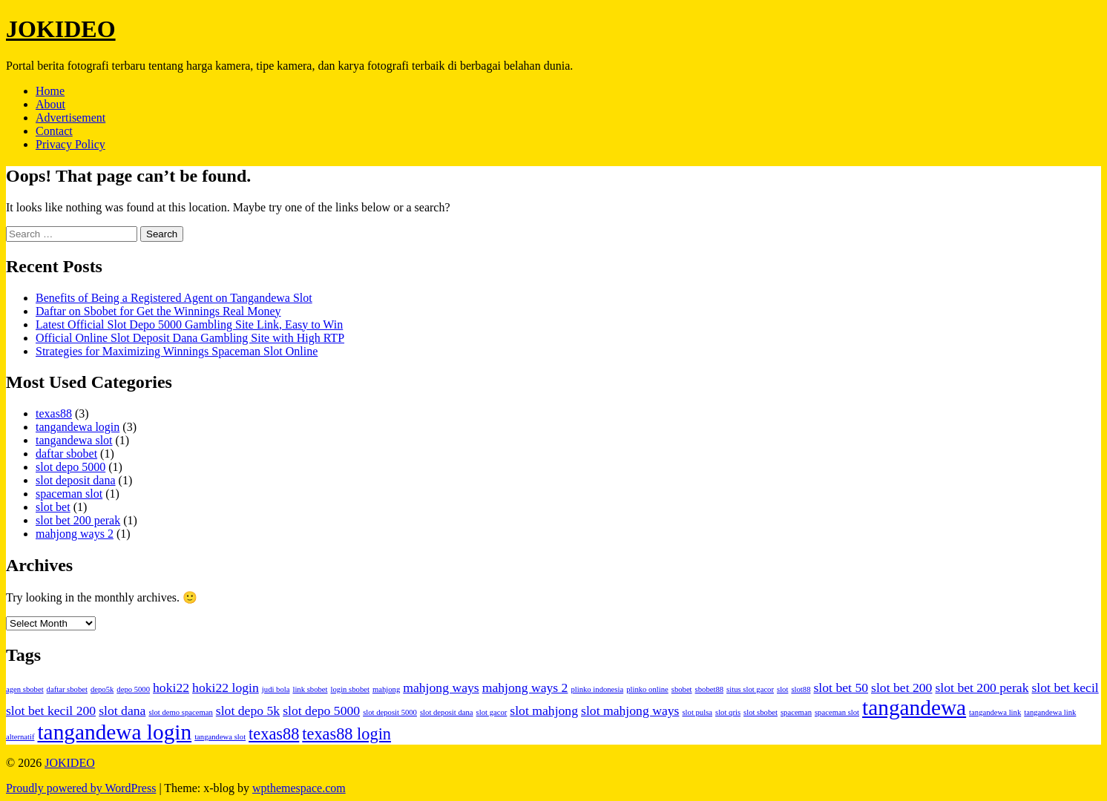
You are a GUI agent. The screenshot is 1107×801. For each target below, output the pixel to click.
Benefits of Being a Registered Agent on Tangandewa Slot (174, 297)
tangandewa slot (74, 440)
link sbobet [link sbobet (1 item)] (309, 689)
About (50, 104)
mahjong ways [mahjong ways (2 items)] (441, 687)
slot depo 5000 (70, 467)
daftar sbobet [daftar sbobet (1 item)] (67, 689)
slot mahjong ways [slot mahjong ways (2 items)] (630, 710)
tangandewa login (77, 427)
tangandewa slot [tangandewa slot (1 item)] (220, 737)
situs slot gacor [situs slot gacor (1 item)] (750, 689)
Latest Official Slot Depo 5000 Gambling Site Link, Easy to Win (189, 324)
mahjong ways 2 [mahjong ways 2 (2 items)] (525, 687)
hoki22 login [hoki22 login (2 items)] (225, 687)
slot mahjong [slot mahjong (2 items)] (544, 710)
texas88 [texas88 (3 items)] (274, 734)
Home (50, 91)
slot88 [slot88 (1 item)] (800, 689)
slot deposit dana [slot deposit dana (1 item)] (446, 712)
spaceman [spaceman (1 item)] (796, 712)
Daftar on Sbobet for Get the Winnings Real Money (158, 311)
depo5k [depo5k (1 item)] (102, 689)
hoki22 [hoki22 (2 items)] (171, 687)
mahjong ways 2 (75, 533)
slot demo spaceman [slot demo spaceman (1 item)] (180, 712)
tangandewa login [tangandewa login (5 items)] (114, 732)
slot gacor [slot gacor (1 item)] (491, 712)
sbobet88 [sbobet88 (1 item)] (709, 689)
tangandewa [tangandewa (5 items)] (914, 707)
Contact (54, 131)
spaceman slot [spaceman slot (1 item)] (837, 712)
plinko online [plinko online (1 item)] (647, 689)
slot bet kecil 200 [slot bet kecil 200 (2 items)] (51, 710)
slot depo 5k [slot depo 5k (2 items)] (248, 710)
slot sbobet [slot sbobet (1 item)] (760, 712)
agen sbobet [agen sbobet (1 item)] (25, 689)
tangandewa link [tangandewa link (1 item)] (995, 712)
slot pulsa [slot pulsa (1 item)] (697, 712)
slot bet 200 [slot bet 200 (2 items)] (901, 687)
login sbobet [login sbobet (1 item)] (350, 689)
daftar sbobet (66, 453)
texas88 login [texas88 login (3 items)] (346, 734)
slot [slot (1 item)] (782, 689)
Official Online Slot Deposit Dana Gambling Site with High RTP (190, 338)
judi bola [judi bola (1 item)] (276, 689)
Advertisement (70, 117)
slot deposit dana (76, 480)
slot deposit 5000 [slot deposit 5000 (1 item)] (390, 712)
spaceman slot (69, 493)
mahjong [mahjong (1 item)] (386, 689)
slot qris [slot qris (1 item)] (727, 712)
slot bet (53, 507)
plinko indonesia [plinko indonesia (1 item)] (597, 689)
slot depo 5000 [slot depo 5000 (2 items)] (321, 710)
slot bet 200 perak (78, 520)
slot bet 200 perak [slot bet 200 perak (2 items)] (981, 687)
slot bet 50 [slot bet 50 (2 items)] (840, 687)
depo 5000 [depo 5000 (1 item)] (133, 689)
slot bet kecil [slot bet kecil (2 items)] (1064, 687)
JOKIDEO (61, 29)
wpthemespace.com (299, 788)
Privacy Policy (70, 144)
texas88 (54, 413)
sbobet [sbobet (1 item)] (681, 689)
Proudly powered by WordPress (81, 788)
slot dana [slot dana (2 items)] (122, 710)
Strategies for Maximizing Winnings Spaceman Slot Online (177, 351)
